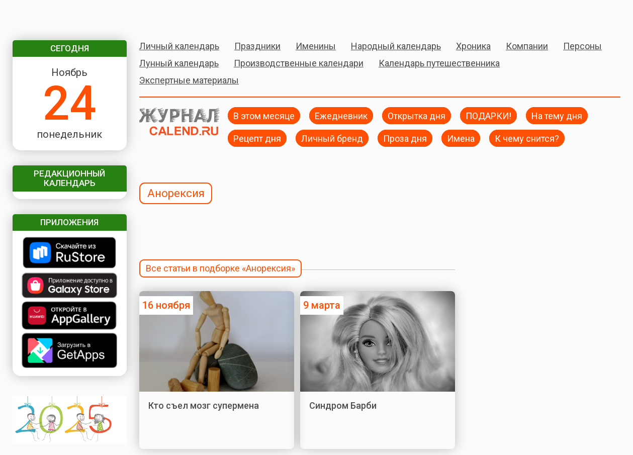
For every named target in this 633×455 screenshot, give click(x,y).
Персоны (582, 46)
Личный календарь (179, 46)
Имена (461, 138)
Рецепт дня (257, 138)
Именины (316, 46)
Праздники (257, 46)
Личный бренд (332, 138)
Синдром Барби (343, 405)
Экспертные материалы (189, 80)
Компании (527, 46)
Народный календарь (396, 46)
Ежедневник (341, 115)
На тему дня (556, 115)
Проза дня (405, 138)
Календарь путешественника (439, 63)
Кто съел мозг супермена (203, 405)
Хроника (473, 46)
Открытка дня (416, 115)
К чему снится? (527, 138)
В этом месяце (264, 115)
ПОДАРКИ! (488, 115)
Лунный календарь (179, 63)
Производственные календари (299, 63)
